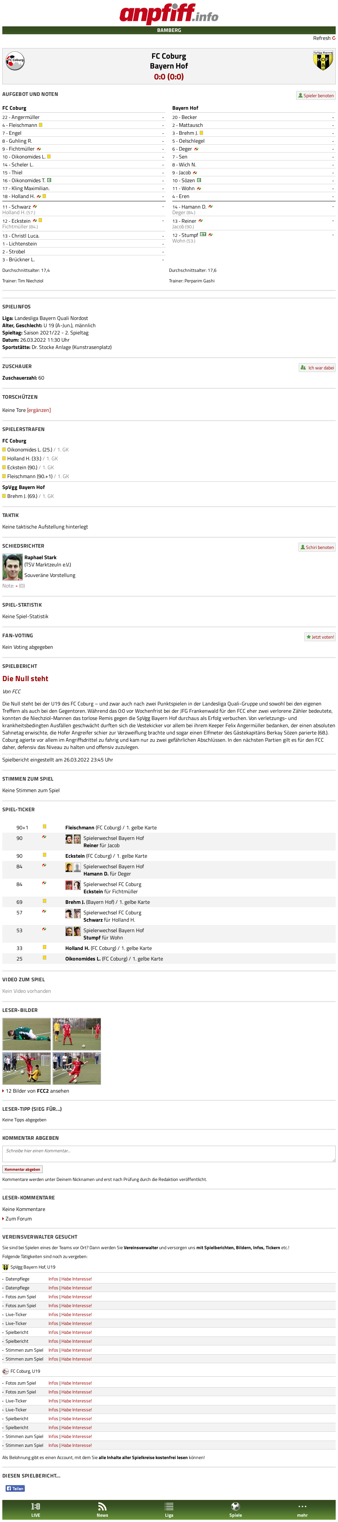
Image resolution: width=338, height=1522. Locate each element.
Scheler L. (22, 164)
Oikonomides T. (28, 180)
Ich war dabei (321, 367)
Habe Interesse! (76, 1278)
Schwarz (21, 207)
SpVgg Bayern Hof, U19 (33, 1266)
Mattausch (191, 125)
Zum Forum (19, 1218)
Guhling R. (20, 141)
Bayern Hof (169, 66)
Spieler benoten (319, 95)
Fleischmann (23, 125)
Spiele (235, 1510)
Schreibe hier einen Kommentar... (169, 1154)
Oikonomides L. (29, 156)
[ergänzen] (39, 410)
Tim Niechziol (30, 280)
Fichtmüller (22, 149)
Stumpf (190, 235)
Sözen (188, 180)
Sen (183, 156)
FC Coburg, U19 (25, 1370)
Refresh (322, 38)
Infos (53, 1278)
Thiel (17, 172)
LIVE (36, 1510)
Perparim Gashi (200, 280)
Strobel (17, 251)
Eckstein (21, 221)
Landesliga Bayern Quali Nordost (51, 318)
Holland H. (23, 196)
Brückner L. (22, 259)
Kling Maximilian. (31, 188)
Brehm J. (188, 133)
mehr (302, 1510)
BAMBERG (169, 30)
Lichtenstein (23, 243)
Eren (184, 196)
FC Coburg (169, 56)
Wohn (188, 188)
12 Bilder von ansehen (37, 1091)
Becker (189, 117)
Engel (15, 133)
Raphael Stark (40, 557)
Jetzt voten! (323, 636)
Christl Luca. (25, 236)
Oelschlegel (192, 141)
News (102, 1510)
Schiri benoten (320, 547)
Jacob (185, 172)
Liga (169, 1510)
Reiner (189, 221)
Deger (185, 149)
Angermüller (26, 117)
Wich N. (187, 164)
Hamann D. (194, 207)
